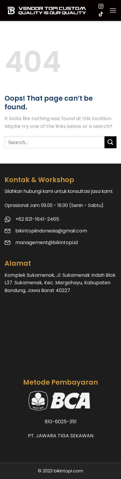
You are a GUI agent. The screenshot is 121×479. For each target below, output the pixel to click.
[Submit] (110, 142)
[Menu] (112, 10)
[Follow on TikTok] (100, 14)
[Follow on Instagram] (100, 6)
